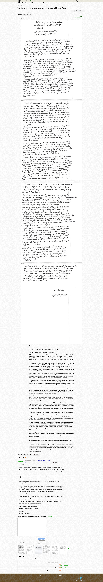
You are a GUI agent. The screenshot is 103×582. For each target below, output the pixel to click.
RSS (61, 562)
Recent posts (27, 2)
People (36, 1)
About (40, 1)
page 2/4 (23, 100)
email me (66, 562)
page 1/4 (23, 18)
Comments (34, 2)
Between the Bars (24, 1)
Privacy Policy (55, 576)
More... (70, 549)
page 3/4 (23, 181)
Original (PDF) (78, 17)
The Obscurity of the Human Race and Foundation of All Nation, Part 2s (41, 8)
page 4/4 (23, 263)
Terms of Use (48, 576)
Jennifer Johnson (22, 12)
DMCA (60, 576)
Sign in (78, 1)
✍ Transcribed (81, 10)
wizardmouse (20, 461)
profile (32, 12)
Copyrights (42, 576)
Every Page (45, 2)
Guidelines (49, 516)
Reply (73, 10)
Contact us (36, 576)
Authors (40, 2)
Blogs (31, 1)
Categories (21, 2)
